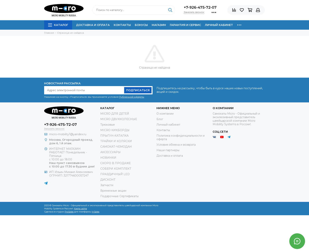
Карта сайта (80, 208)
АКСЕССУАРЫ (110, 152)
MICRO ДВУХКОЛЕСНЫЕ (118, 119)
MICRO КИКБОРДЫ (114, 130)
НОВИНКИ (108, 157)
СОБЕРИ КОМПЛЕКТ (115, 168)
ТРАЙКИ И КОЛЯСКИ (116, 141)
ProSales (69, 211)
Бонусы (141, 25)
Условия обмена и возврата (176, 144)
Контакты (122, 25)
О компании (165, 113)
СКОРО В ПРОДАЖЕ (115, 163)
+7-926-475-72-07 (200, 7)
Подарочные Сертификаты (119, 196)
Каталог (58, 25)
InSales (95, 211)
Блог (159, 119)
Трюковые (107, 124)
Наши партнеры (167, 150)
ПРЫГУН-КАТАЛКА (114, 135)
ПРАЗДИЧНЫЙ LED (115, 174)
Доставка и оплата (93, 25)
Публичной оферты (131, 96)
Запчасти (106, 185)
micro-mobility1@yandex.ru (67, 134)
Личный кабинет (219, 25)
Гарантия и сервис (185, 25)
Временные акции (113, 190)
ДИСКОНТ (107, 179)
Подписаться (138, 90)
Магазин (159, 25)
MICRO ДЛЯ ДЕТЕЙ (114, 113)
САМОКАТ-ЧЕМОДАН (116, 146)
